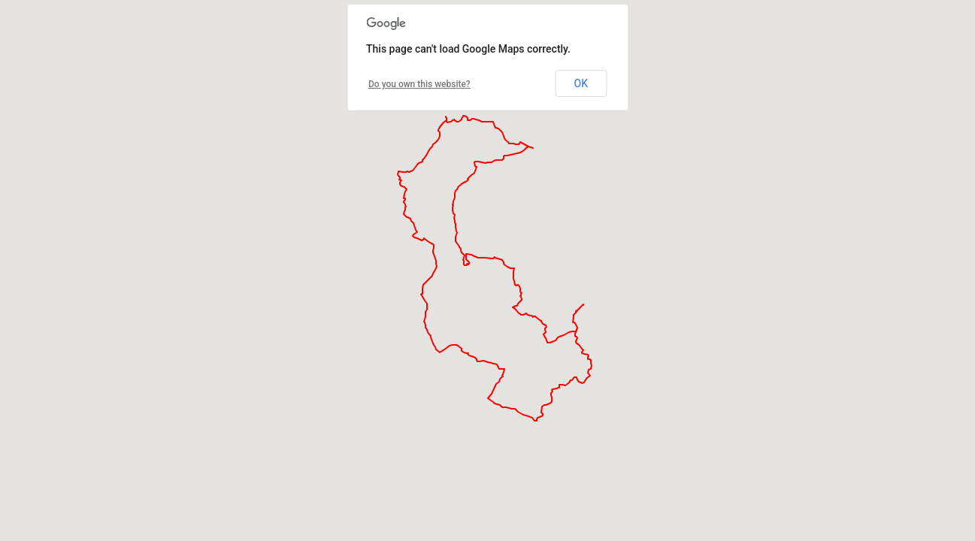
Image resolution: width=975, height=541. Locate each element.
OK (581, 83)
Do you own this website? (419, 84)
